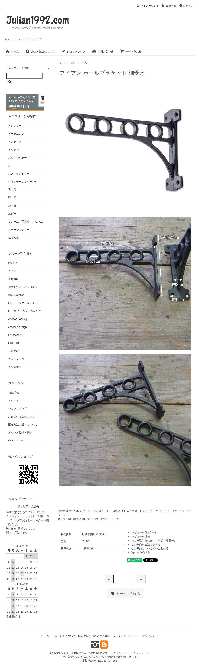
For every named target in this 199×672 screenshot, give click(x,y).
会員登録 (169, 5)
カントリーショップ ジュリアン (130, 652)
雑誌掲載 (13, 392)
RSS (11, 440)
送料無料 (13, 279)
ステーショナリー (18, 229)
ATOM (19, 440)
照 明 (12, 197)
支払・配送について (40, 51)
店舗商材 (13, 351)
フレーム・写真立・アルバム (25, 221)
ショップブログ (73, 51)
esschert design (17, 327)
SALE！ (13, 263)
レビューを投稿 (140, 536)
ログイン (186, 5)
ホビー (73, 63)
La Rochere (15, 335)
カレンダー (14, 125)
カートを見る (130, 51)
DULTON (13, 343)
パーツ (84, 63)
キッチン (13, 149)
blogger (10, 528)
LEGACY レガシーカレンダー (26, 311)
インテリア (14, 141)
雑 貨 (12, 205)
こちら (24, 532)
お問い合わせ (102, 51)
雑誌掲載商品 (16, 295)
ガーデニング (16, 133)
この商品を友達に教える (146, 544)
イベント (13, 400)
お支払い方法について (21, 416)
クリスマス (14, 367)
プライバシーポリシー (126, 636)
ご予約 (12, 271)
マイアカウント (147, 5)
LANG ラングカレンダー (22, 303)
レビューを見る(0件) (143, 532)
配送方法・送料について (22, 424)
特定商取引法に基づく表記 (94, 636)
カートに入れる (125, 593)
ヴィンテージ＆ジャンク (22, 181)
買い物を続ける (140, 552)
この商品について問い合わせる (150, 548)
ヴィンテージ (16, 359)
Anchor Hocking (17, 319)
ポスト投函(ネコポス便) (22, 287)
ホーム (12, 51)
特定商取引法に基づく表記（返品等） (154, 540)
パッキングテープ (18, 157)
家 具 (12, 189)
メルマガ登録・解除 (20, 432)
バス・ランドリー (18, 173)
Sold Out (13, 237)
